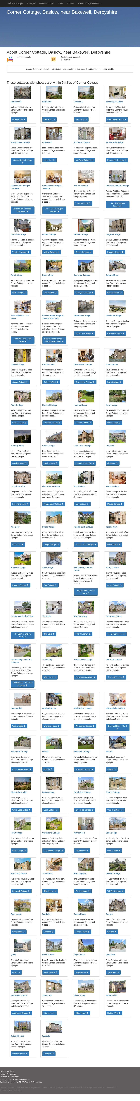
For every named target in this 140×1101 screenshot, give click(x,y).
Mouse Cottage (115, 504)
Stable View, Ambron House (86, 592)
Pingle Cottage (51, 544)
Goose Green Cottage (22, 161)
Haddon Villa (113, 1013)
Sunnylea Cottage (84, 293)
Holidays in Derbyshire (9, 1077)
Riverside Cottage (84, 769)
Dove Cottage (114, 382)
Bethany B (81, 119)
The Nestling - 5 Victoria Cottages (22, 684)
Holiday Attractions (8, 1074)
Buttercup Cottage (84, 333)
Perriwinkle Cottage (116, 160)
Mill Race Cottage (84, 160)
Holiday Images (15, 3)
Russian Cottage (20, 585)
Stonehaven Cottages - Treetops (54, 210)
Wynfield (49, 932)
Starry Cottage (114, 585)
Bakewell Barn (114, 293)
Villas (60, 3)
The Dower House (116, 634)
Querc (16, 972)
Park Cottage (19, 293)
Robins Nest (50, 293)
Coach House (83, 932)
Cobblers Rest (51, 382)
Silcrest (111, 769)
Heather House (83, 423)
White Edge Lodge (21, 810)
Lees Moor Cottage (85, 463)
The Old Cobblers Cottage (117, 204)
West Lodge (18, 932)
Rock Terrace (51, 972)
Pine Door (17, 544)
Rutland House (19, 1054)
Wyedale (49, 1054)
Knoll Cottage (51, 463)
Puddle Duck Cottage (86, 544)
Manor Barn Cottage (53, 504)
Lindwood (112, 463)
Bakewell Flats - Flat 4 (117, 727)
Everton (111, 932)
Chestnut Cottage (116, 333)
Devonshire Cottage (85, 382)
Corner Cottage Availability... (90, 3)
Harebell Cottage (52, 423)
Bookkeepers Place (116, 119)
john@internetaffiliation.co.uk (18, 1079)
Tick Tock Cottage (116, 677)
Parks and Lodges (46, 3)
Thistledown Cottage (85, 677)
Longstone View (20, 504)
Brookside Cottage (85, 810)
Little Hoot (49, 160)
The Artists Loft (83, 203)
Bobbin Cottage (83, 252)
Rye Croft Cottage (21, 891)
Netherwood (82, 850)
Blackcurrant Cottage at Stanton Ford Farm (54, 340)
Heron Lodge (114, 423)
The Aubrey (50, 891)
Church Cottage (115, 810)
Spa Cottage (50, 585)
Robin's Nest (113, 544)
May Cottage (82, 504)
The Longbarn (83, 891)
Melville (48, 769)
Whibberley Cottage (85, 726)
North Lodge (113, 850)
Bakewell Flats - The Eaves (22, 340)
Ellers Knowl (82, 1013)
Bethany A (49, 119)
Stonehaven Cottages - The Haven (22, 210)
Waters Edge (19, 726)
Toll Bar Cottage (115, 891)
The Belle (49, 634)
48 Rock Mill (18, 119)
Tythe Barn (113, 972)
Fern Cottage (19, 850)
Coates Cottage (20, 382)
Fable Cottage (19, 423)
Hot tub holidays (6, 1071)
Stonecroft (49, 1013)
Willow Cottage (51, 252)
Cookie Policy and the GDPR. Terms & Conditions (21, 1082)
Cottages (31, 3)
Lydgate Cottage (115, 252)
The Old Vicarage (21, 252)
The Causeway (83, 634)
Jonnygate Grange (21, 1013)
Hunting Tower (19, 463)
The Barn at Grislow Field (22, 635)
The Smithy (50, 677)
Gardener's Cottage (53, 850)
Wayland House (52, 726)
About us (70, 3)
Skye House (82, 972)
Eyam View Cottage (21, 769)
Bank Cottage (51, 810)
